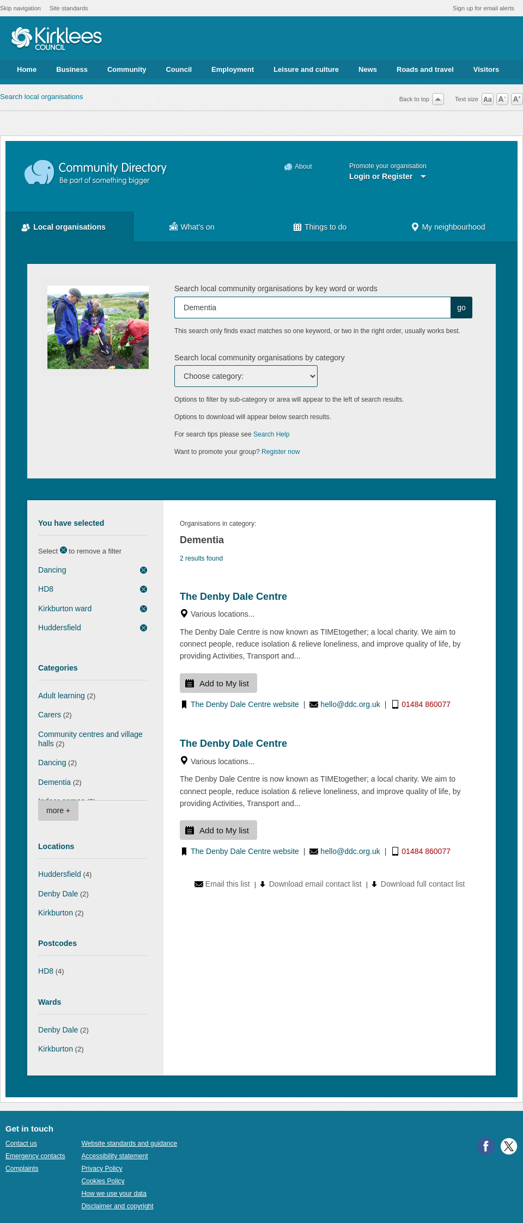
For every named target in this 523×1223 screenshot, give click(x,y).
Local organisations (69, 227)
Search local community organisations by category (259, 357)
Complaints (21, 1168)
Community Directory (96, 173)
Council (179, 69)
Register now (281, 452)
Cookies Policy (102, 1181)
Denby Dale (58, 893)
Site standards (69, 8)
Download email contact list (315, 884)
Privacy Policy (101, 1168)
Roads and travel (425, 69)
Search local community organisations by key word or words (276, 288)
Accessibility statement (114, 1156)
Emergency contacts (35, 1156)
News (367, 69)
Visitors (486, 69)
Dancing (52, 570)
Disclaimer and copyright (117, 1206)
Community (127, 69)
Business (72, 69)
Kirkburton (55, 912)
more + (58, 810)
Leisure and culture (306, 69)
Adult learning (61, 695)
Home (27, 69)
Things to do (325, 227)
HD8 (45, 589)
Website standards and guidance (129, 1143)
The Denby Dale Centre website (245, 704)
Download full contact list (423, 884)
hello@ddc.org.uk (350, 704)
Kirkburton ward (65, 608)
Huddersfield (59, 627)
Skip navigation (20, 8)
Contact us (21, 1143)
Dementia (54, 782)
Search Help (271, 434)
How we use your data (114, 1193)
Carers (49, 714)
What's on (198, 227)
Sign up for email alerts (483, 8)
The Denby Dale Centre (233, 596)
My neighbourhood (453, 227)
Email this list (227, 884)
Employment (232, 69)
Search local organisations (41, 97)
